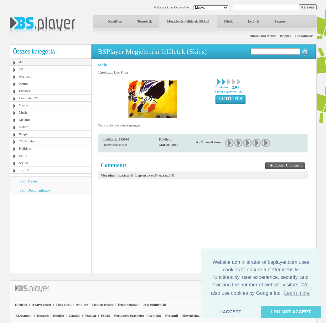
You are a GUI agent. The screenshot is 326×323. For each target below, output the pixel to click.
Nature (23, 127)
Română (154, 315)
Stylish (24, 163)
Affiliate (82, 304)
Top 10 (24, 170)
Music (23, 112)
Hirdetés (21, 304)
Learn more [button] (297, 293)
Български (24, 315)
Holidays (25, 148)
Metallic (25, 119)
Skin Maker (28, 181)
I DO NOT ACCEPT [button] (291, 311)
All (21, 62)
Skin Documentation (35, 190)
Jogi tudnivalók (154, 304)
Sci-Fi (23, 155)
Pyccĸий (171, 315)
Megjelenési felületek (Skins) (188, 21)
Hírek (228, 21)
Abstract (25, 76)
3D (21, 69)
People (23, 134)
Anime (23, 83)
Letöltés (253, 21)
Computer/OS (28, 98)
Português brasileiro (129, 315)
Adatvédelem (41, 304)
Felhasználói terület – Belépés (269, 36)
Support (280, 21)
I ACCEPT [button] (230, 311)
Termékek (144, 21)
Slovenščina (190, 315)
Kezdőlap (115, 21)
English (58, 315)
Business (25, 91)
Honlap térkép (103, 304)
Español (74, 315)
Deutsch (43, 315)
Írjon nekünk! (128, 304)
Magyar (90, 315)
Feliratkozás (304, 36)
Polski (105, 315)
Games (24, 105)
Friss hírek (63, 304)
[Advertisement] (50, 234)
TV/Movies (27, 141)
